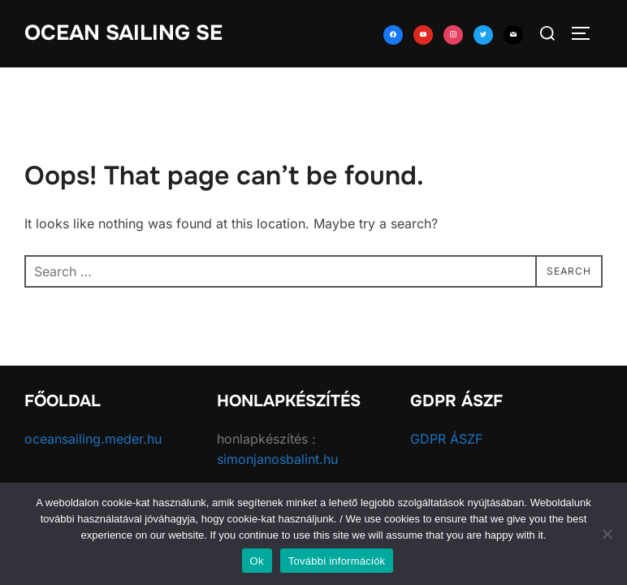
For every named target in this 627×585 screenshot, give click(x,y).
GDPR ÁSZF (446, 439)
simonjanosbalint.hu (277, 460)
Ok (257, 561)
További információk (337, 561)
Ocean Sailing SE (123, 33)
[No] (607, 534)
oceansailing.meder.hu (93, 439)
